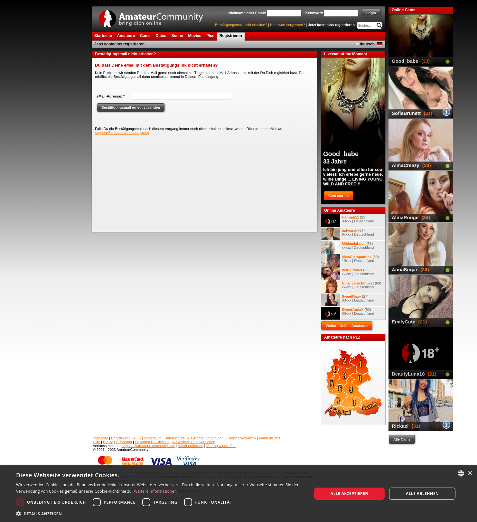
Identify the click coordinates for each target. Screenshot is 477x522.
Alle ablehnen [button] (422, 493)
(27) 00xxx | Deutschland (347, 300)
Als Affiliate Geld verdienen (193, 442)
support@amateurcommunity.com (122, 133)
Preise (108, 442)
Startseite (100, 438)
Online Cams (403, 10)
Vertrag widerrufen (221, 446)
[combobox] (461, 473)
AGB (137, 438)
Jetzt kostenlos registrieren (331, 25)
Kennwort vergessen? (287, 25)
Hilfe (96, 442)
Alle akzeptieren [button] (350, 493)
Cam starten (338, 196)
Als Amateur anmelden (205, 438)
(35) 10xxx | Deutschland (350, 260)
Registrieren (120, 438)
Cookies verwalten (241, 438)
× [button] (469, 473)
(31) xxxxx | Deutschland (347, 247)
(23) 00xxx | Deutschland (347, 220)
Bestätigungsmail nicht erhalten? (241, 25)
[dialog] (238, 493)
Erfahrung (124, 442)
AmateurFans (269, 438)
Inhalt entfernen (190, 446)
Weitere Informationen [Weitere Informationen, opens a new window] (155, 491)
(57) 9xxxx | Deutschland (347, 234)
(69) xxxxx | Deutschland (351, 286)
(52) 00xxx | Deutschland (347, 313)
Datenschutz (174, 438)
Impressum (153, 438)
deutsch (367, 44)
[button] (159, 513)
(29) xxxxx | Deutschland (347, 273)
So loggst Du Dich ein (152, 442)
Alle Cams (401, 439)
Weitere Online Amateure (347, 326)
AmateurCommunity (154, 16)
